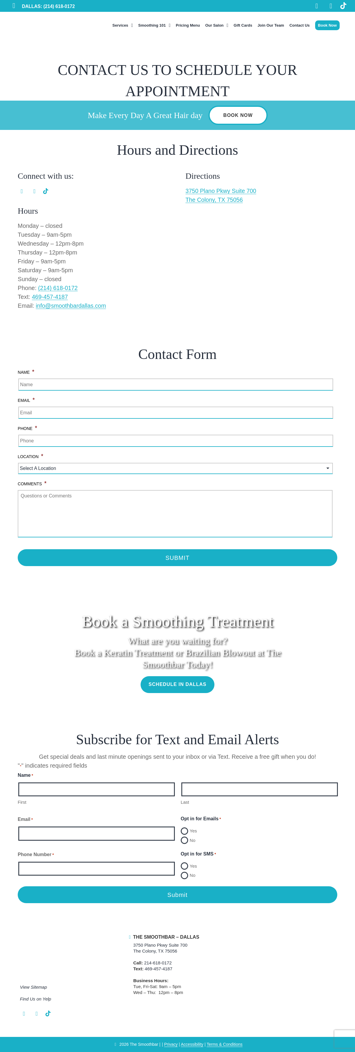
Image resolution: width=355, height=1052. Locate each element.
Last (185, 802)
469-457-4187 (50, 297)
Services (120, 25)
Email (26, 400)
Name (26, 371)
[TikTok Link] (343, 6)
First (22, 802)
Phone (27, 428)
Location (30, 456)
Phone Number (36, 854)
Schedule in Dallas (177, 684)
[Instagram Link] (330, 6)
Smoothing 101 (152, 25)
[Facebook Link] (316, 6)
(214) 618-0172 (58, 288)
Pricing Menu (188, 25)
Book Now (327, 25)
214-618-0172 (158, 962)
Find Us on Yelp (35, 999)
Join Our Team (271, 25)
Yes (193, 830)
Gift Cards (243, 25)
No (192, 840)
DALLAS (49, 6)
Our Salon (214, 25)
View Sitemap (33, 987)
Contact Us (299, 25)
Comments (32, 483)
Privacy (171, 1044)
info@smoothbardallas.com (72, 306)
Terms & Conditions (224, 1044)
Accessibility (192, 1044)
